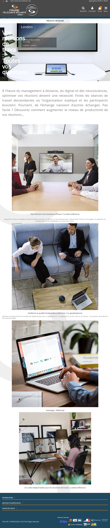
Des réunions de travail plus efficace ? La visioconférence (55, 214)
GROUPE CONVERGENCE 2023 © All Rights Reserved (20, 522)
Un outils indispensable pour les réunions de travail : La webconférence (55, 488)
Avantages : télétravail (55, 410)
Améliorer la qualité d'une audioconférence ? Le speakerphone (55, 313)
